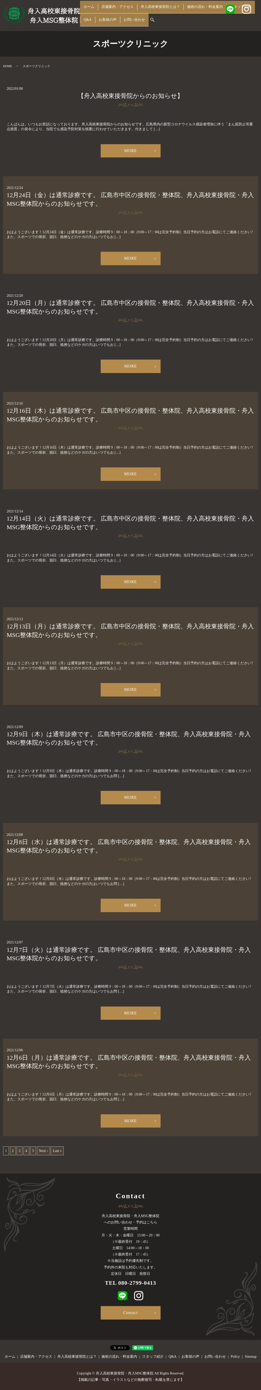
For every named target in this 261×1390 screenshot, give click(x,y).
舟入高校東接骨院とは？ (159, 14)
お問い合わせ (131, 22)
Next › (43, 1151)
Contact (130, 1312)
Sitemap (251, 1356)
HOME (7, 66)
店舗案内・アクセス (116, 14)
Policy (235, 1356)
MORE (130, 151)
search (149, 22)
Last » (57, 1151)
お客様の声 (105, 22)
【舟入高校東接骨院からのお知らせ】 (130, 96)
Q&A (87, 22)
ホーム (88, 14)
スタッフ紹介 (239, 14)
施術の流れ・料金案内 (204, 14)
